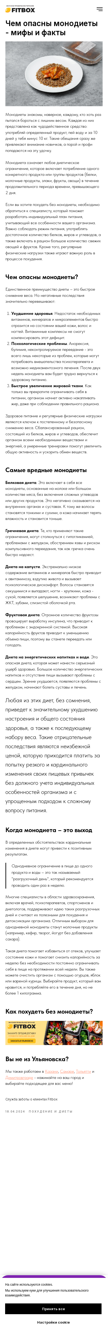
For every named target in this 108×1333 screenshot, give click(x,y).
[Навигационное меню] (100, 9)
